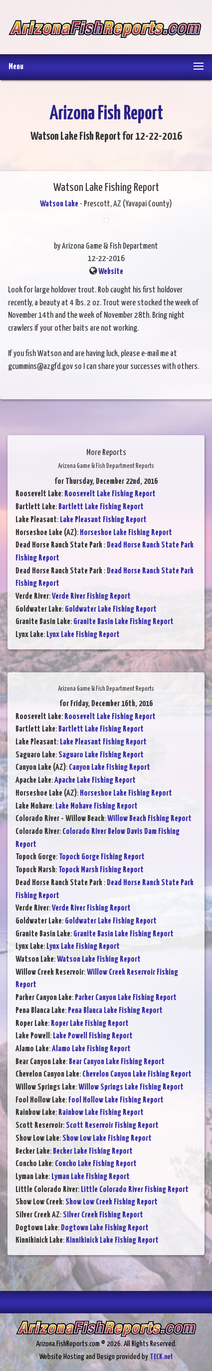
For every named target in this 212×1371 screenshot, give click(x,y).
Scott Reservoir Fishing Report (112, 1125)
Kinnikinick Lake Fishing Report (112, 1240)
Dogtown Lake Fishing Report (105, 1228)
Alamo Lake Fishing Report (91, 1049)
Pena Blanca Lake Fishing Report (115, 1010)
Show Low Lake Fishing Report (107, 1138)
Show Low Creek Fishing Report (111, 1202)
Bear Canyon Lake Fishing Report (117, 1062)
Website (110, 272)
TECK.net (161, 1357)
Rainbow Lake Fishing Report (101, 1112)
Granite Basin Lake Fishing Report (123, 622)
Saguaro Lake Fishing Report (101, 755)
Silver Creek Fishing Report (103, 1215)
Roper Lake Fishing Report (90, 1023)
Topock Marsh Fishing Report (101, 870)
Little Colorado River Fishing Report (135, 1190)
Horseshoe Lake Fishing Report (126, 533)
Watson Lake (59, 204)
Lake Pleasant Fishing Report (103, 520)
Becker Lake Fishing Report (93, 1151)
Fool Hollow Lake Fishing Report (116, 1100)
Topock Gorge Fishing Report (102, 857)
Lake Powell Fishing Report (93, 1036)
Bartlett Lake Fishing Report (101, 507)
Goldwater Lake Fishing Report (111, 609)
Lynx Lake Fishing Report (83, 635)
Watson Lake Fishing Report (99, 959)
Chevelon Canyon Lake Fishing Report (137, 1074)
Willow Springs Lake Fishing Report (131, 1087)
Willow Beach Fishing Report (149, 819)
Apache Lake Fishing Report (95, 780)
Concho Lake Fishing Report (96, 1164)
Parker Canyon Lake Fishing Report (126, 998)
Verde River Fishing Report (91, 596)
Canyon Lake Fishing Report (109, 767)
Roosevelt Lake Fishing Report (110, 494)
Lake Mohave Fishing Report (96, 806)
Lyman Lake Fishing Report (90, 1177)
